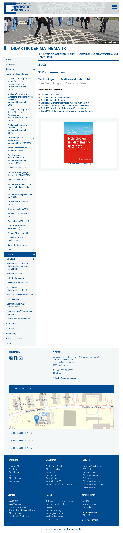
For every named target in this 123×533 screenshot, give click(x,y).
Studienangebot (52, 469)
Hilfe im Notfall (52, 519)
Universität (13, 466)
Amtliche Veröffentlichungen (58, 484)
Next (114, 30)
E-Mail (58, 373)
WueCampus (14, 504)
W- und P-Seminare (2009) (19, 233)
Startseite (13, 460)
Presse (48, 507)
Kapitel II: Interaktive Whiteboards (56, 97)
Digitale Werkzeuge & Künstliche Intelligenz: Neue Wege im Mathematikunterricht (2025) (20, 99)
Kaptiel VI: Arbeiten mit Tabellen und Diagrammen (63, 108)
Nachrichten (51, 472)
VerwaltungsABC (53, 481)
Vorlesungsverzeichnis (19, 507)
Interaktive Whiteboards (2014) (18, 215)
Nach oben (87, 507)
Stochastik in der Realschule (15, 239)
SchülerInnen (12, 328)
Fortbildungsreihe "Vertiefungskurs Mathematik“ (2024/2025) (19, 140)
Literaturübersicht (14, 338)
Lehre (11, 475)
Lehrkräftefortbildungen (17, 74)
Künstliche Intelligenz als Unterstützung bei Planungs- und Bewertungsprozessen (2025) (19, 115)
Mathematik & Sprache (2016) (18, 203)
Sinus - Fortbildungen (17, 245)
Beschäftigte (51, 478)
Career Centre (88, 487)
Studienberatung (90, 475)
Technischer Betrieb (54, 516)
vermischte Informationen (18, 318)
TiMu (10, 249)
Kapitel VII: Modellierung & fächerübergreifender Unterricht (67, 111)
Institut (9, 59)
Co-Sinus (11, 259)
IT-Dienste (87, 469)
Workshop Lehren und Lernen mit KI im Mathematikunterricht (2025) (17, 129)
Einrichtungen (14, 478)
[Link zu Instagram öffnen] (11, 358)
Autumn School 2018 (17, 168)
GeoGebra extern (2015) (18, 209)
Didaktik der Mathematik (38, 48)
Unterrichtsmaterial (15, 278)
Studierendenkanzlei (91, 481)
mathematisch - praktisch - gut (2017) (20, 195)
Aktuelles (10, 64)
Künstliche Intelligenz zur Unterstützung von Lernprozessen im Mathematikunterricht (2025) (19, 84)
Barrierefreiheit (76, 529)
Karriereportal (51, 475)
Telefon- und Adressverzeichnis (59, 501)
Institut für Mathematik (54, 54)
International (14, 481)
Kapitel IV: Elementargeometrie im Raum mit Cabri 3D (65, 103)
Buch (10, 254)
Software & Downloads (17, 283)
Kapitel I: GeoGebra (50, 95)
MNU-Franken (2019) (17, 180)
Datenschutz (60, 529)
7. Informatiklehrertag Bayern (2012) (17, 227)
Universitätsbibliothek (92, 466)
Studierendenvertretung (93, 484)
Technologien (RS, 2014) (19, 221)
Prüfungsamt (88, 478)
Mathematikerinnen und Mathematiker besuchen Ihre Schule (18, 266)
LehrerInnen (11, 69)
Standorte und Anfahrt (55, 504)
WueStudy (13, 501)
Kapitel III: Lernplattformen (53, 100)
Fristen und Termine (54, 466)
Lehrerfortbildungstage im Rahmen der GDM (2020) (19, 173)
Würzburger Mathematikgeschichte (17, 288)
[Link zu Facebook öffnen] (16, 358)
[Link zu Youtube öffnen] (21, 358)
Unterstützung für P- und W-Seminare (19, 312)
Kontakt (58, 352)
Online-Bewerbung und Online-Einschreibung (22, 512)
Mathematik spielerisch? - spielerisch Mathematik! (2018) (19, 187)
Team (8, 343)
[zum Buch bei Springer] (80, 164)
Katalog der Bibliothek (18, 516)
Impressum (46, 529)
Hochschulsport (89, 472)
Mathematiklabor (14, 273)
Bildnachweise (89, 504)
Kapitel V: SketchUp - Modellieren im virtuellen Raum (65, 105)
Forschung (11, 333)
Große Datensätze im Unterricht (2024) (17, 149)
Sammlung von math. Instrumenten (16, 305)
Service (86, 460)
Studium (12, 469)
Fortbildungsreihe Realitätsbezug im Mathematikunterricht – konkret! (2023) (18, 159)
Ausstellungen (13, 299)
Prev (9, 30)
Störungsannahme (54, 513)
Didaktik (72, 54)
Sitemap (86, 501)
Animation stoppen (109, 42)
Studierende (11, 323)
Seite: (84, 520)
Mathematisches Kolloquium (20, 295)
